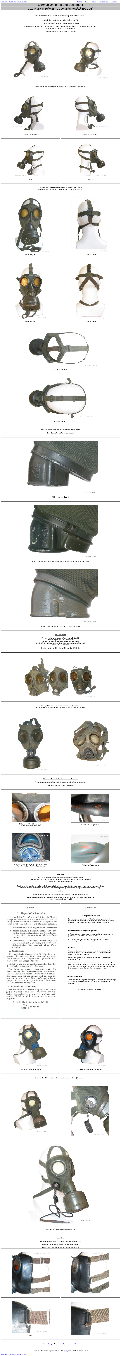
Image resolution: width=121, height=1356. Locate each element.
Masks (87, 2)
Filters (94, 2)
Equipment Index (22, 2)
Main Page (4, 2)
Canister (79, 2)
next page (49, 1344)
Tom (65, 1351)
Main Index (12, 2)
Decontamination (104, 2)
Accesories (114, 2)
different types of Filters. (70, 1344)
